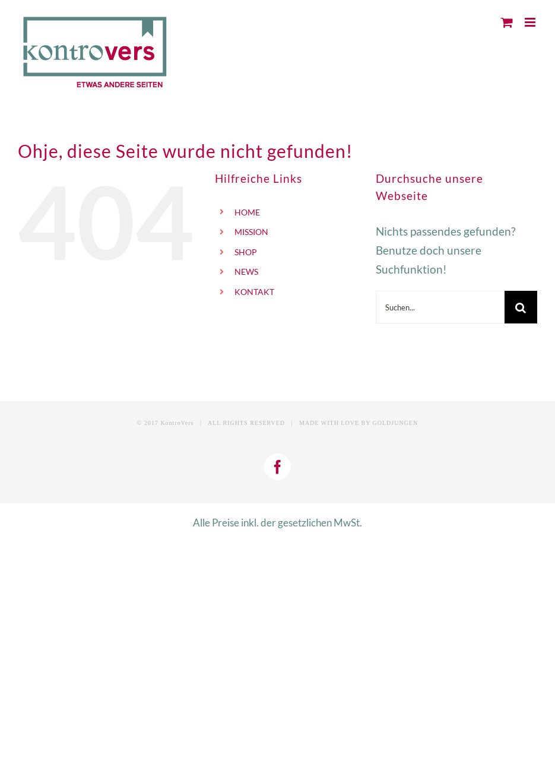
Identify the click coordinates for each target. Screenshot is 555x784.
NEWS (246, 271)
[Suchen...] (440, 307)
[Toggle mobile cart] (507, 22)
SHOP (245, 252)
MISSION (251, 232)
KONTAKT (254, 292)
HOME (247, 212)
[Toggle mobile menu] (531, 22)
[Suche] (521, 307)
